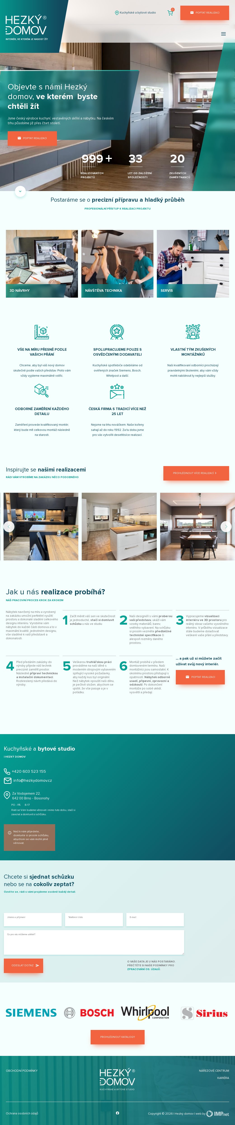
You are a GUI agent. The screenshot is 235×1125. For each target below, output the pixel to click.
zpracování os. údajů (143, 969)
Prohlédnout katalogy (117, 1037)
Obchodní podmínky (22, 1070)
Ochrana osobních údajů (22, 1113)
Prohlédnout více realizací (195, 473)
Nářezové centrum (214, 1070)
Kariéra (223, 1078)
